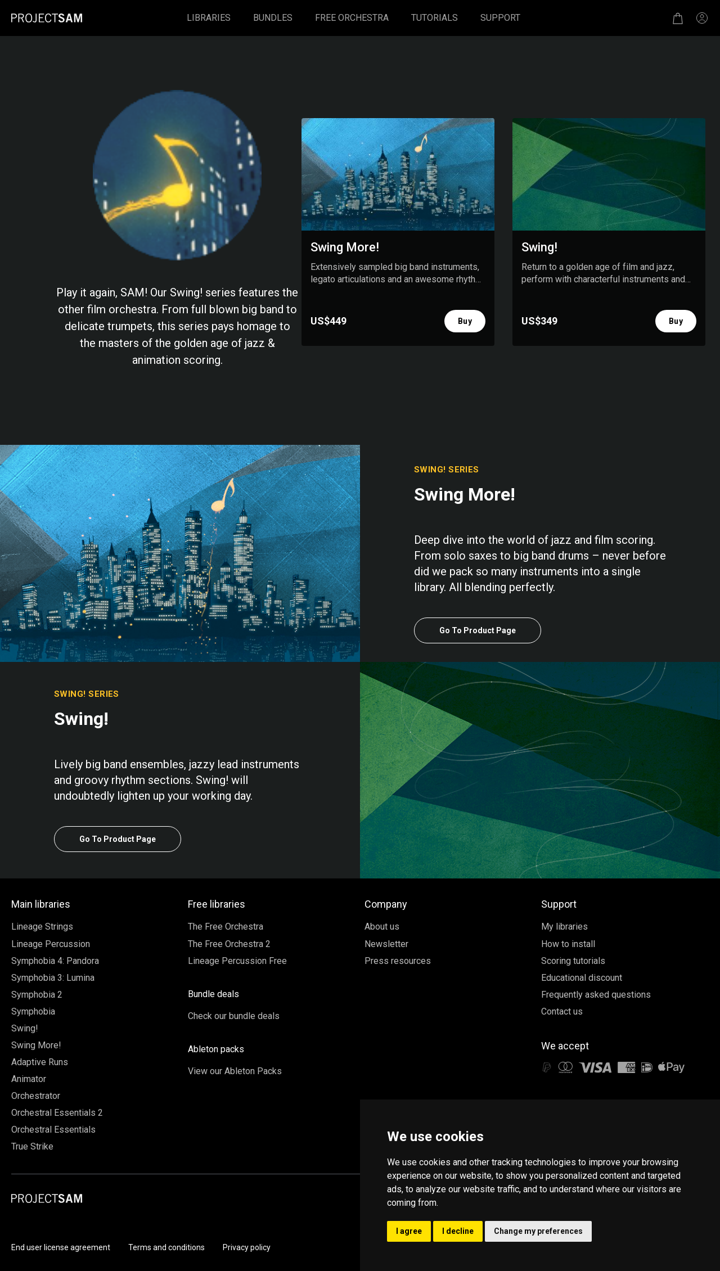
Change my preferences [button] (538, 1231)
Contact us (562, 1011)
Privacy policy (247, 1247)
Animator (28, 1079)
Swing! (24, 1028)
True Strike (32, 1146)
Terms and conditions (166, 1247)
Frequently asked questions (596, 994)
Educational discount (581, 977)
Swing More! (36, 1045)
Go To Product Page (477, 630)
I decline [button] (458, 1231)
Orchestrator (35, 1095)
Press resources (397, 960)
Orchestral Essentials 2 (57, 1112)
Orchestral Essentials (53, 1129)
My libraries (564, 926)
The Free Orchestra (225, 926)
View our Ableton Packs (235, 1071)
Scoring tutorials (573, 960)
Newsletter (386, 944)
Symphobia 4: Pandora (55, 960)
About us (381, 926)
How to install (568, 944)
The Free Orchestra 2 (229, 944)
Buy (465, 321)
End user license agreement (60, 1247)
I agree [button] (409, 1231)
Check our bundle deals (234, 1016)
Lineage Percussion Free (237, 960)
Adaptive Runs (39, 1062)
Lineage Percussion (50, 944)
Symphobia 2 (36, 994)
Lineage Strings (42, 926)
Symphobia (33, 1011)
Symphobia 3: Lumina (52, 977)
